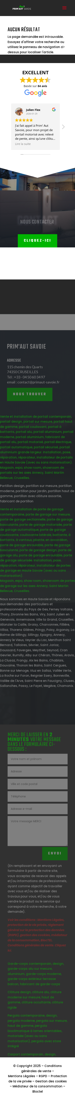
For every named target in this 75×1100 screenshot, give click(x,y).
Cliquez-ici (37, 241)
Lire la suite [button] (12, 144)
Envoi (55, 871)
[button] (53, 128)
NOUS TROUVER (29, 411)
